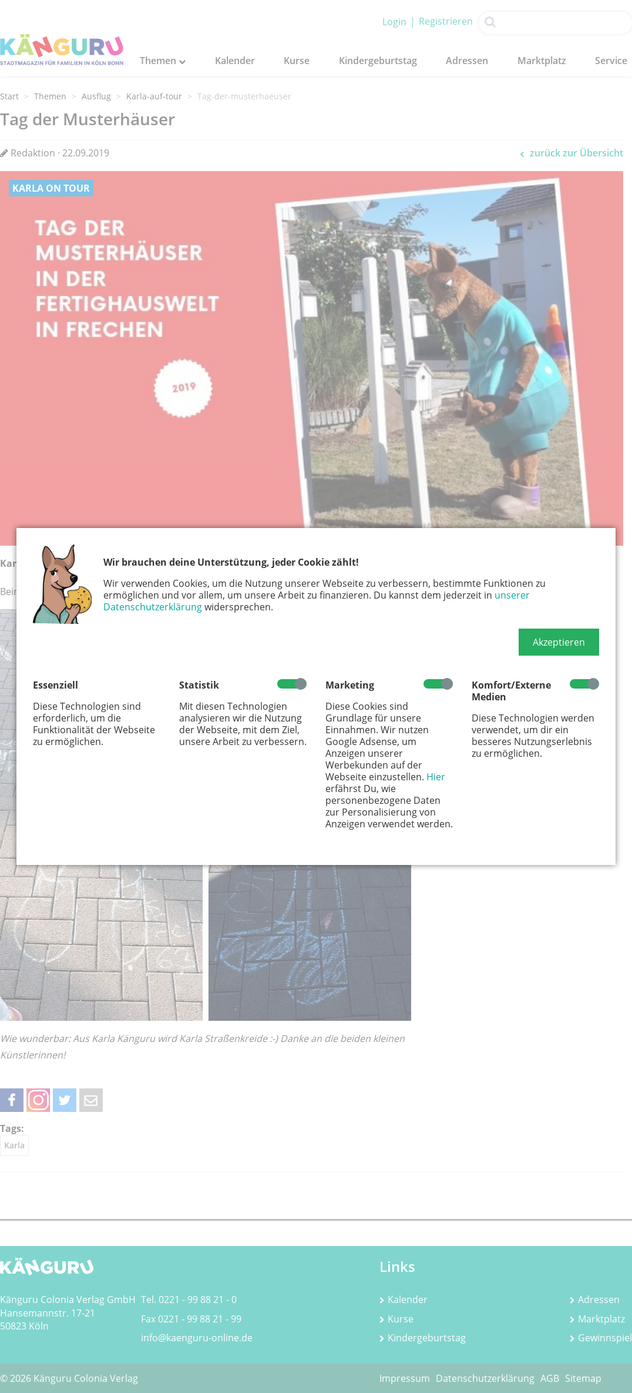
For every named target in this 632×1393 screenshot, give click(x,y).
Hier (435, 776)
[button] (559, 642)
